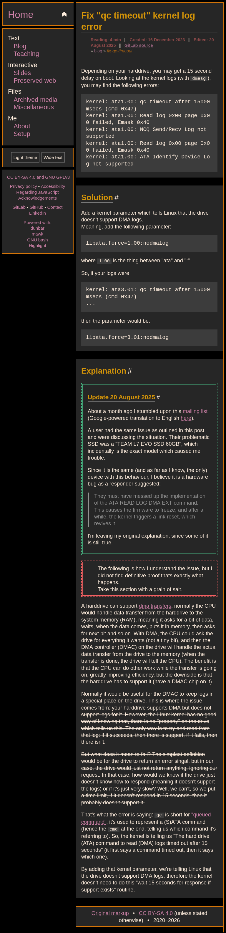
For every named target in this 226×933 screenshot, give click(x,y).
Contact (54, 207)
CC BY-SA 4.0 (156, 911)
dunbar (37, 228)
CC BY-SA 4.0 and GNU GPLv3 (38, 177)
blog (98, 51)
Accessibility (53, 186)
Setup (22, 133)
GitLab (19, 207)
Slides (22, 72)
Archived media (35, 99)
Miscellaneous (34, 107)
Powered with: (37, 222)
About (22, 126)
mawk (37, 233)
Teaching (26, 53)
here (186, 417)
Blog (20, 46)
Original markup (110, 911)
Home (20, 14)
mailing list (195, 410)
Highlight (37, 245)
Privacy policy (23, 186)
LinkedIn (37, 213)
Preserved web (35, 80)
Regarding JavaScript (37, 192)
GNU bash (37, 239)
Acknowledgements (37, 197)
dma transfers (155, 604)
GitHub (36, 207)
